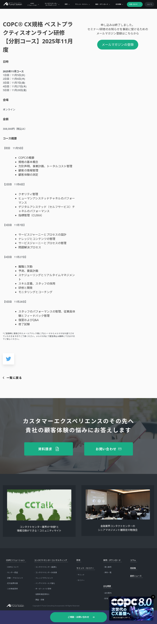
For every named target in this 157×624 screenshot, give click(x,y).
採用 (106, 598)
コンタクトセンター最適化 (46, 567)
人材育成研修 (12, 589)
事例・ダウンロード (101, 4)
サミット (81, 575)
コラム (133, 560)
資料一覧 (108, 572)
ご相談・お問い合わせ (78, 617)
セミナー (81, 580)
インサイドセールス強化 (45, 583)
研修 (65, 4)
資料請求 (45, 449)
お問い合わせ (132, 4)
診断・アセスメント (15, 578)
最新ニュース (136, 576)
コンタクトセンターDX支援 (46, 572)
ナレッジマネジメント (44, 578)
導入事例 (108, 567)
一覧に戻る (14, 378)
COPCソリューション (31, 4)
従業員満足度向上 (42, 594)
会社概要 (117, 4)
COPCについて (13, 567)
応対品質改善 (12, 583)
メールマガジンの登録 (118, 44)
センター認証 (12, 572)
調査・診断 (39, 600)
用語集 (133, 568)
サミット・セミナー (80, 4)
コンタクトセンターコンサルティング (50, 4)
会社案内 (108, 593)
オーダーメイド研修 (43, 589)
